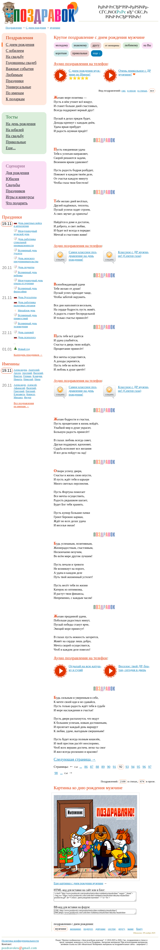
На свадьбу (15, 57)
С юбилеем (15, 51)
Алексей (31, 384)
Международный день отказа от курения (28, 282)
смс (123, 90)
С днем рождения (20, 45)
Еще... (11, 148)
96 (144, 766)
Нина (37, 379)
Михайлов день (26, 310)
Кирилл (30, 394)
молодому (62, 45)
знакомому (80, 45)
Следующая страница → (75, 759)
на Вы (147, 45)
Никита (18, 379)
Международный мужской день (25, 233)
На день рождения (21, 124)
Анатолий (33, 369)
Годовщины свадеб (21, 63)
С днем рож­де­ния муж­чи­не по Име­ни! (84, 72)
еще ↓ (96, 53)
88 (97, 766)
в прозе (131, 90)
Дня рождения (17, 173)
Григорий (19, 391)
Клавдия (37, 376)
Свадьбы (13, 185)
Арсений (27, 373)
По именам (15, 93)
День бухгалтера (27, 297)
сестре (112, 928)
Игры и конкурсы (20, 197)
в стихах (142, 90)
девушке (100, 928)
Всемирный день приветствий (25, 317)
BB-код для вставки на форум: (72, 907)
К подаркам (15, 99)
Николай (28, 379)
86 (86, 766)
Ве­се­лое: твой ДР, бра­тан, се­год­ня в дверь (134, 668)
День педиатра (26, 267)
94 (133, 766)
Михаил (18, 397)
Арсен (17, 373)
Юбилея (12, 179)
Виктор (18, 376)
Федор (27, 397)
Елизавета (19, 394)
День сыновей (26, 332)
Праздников (15, 191)
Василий (38, 373)
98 (56, 773)
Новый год (24, 349)
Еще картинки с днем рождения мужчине (97, 881)
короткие (61, 53)
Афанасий (19, 388)
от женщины (112, 45)
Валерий (31, 388)
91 (114, 766)
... (81, 766)
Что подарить (17, 203)
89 (103, 766)
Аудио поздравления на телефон (81, 64)
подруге (88, 928)
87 (91, 766)
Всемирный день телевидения (25, 325)
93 (127, 766)
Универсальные (18, 87)
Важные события (20, 69)
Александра (20, 369)
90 (108, 766)
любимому (131, 45)
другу (95, 45)
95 (138, 766)
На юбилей (15, 130)
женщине (75, 928)
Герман (27, 376)
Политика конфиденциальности (20, 940)
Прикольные (16, 142)
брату (139, 928)
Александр (20, 384)
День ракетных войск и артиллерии (28, 225)
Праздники (15, 81)
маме (131, 928)
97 (149, 766)
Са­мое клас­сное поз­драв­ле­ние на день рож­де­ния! (83, 255)
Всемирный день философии (25, 290)
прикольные (79, 53)
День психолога (27, 337)
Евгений (30, 391)
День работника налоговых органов (25, 304)
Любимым (14, 75)
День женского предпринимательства (26, 260)
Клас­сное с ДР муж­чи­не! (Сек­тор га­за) (133, 254)
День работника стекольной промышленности (25, 242)
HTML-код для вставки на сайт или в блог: (79, 890)
